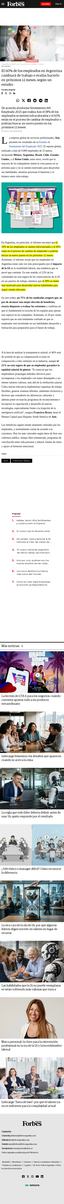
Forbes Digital (8, 90)
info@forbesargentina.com (19, 1140)
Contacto (27, 1162)
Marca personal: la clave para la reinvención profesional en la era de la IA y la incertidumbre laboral (31, 1045)
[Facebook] (23, 1177)
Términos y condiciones (12, 1165)
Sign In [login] (58, 4)
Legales (27, 1165)
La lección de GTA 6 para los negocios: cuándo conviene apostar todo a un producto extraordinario (30, 700)
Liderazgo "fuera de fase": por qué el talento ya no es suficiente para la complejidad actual (30, 1104)
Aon (6, 460)
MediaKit (6, 1162)
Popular (16, 513)
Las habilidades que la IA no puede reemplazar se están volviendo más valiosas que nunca (31, 987)
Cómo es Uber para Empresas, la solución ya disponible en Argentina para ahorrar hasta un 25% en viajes (34, 583)
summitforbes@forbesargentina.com (22, 1144)
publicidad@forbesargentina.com (23, 1136)
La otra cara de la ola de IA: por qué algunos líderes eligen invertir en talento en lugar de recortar (29, 929)
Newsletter (16, 1162)
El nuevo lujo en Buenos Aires (33, 531)
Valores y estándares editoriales (47, 1162)
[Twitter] (27, 1177)
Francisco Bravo (21, 460)
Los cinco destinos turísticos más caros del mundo (32, 572)
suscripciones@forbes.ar (23, 1148)
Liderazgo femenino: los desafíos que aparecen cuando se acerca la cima (31, 758)
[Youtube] (37, 1177)
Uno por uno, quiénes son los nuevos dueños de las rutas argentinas (32, 562)
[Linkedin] (42, 1177)
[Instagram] (32, 1177)
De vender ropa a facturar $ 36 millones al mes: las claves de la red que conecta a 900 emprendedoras (34, 540)
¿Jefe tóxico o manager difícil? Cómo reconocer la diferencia (31, 871)
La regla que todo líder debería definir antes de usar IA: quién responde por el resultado (31, 814)
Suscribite (46, 4)
